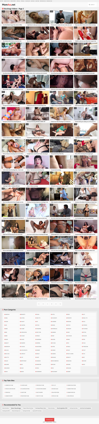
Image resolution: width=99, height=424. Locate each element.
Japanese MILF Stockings (37, 410)
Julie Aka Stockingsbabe (85, 408)
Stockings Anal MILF (6, 410)
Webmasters (49, 422)
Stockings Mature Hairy (40, 408)
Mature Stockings (5, 408)
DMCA (54, 422)
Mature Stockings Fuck (16, 410)
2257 (44, 422)
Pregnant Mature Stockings (28, 408)
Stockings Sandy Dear (74, 408)
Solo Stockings (16, 408)
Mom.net (8, 4)
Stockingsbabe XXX (62, 408)
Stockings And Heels (26, 410)
